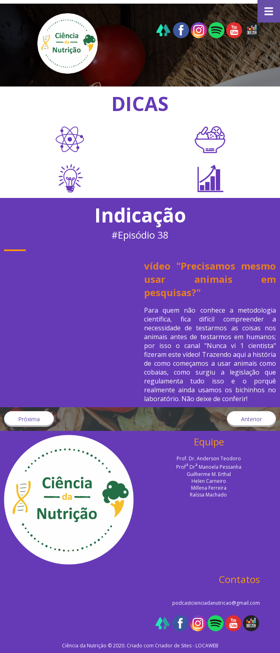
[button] (29, 419)
